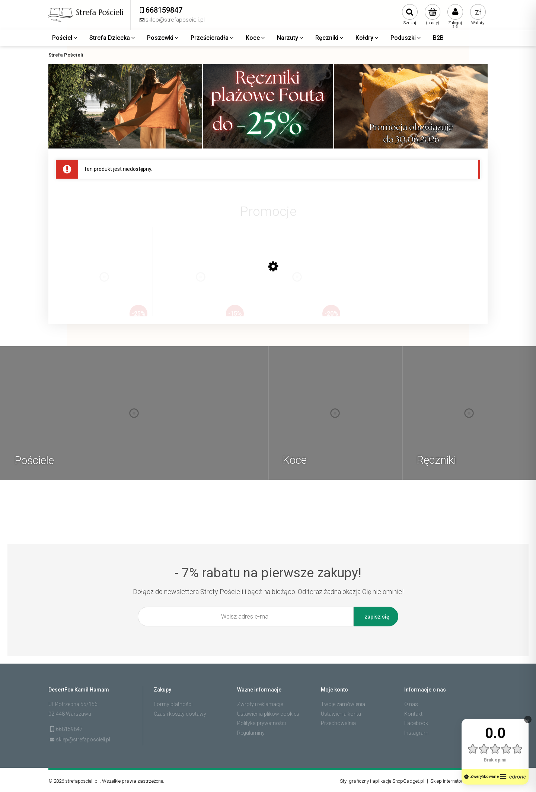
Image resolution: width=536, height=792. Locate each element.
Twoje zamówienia (343, 704)
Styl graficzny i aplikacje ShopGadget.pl (382, 781)
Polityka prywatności (261, 723)
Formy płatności (173, 704)
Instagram (416, 733)
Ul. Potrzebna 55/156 (73, 704)
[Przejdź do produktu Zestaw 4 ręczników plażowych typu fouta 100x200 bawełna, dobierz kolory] (104, 284)
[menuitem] (65, 38)
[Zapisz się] (376, 616)
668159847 (69, 729)
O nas (411, 704)
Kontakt (413, 714)
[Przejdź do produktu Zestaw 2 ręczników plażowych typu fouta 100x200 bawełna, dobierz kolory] (201, 284)
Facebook (416, 723)
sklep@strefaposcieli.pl (83, 739)
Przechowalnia (338, 723)
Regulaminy (251, 733)
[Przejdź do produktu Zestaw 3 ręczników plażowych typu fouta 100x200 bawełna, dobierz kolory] (297, 284)
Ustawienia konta (341, 714)
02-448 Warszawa (69, 714)
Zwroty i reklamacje (260, 704)
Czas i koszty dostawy (180, 714)
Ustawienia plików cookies (268, 714)
